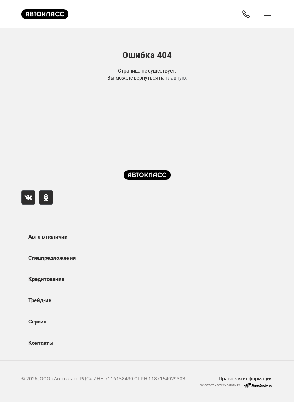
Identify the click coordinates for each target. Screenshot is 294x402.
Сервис (37, 321)
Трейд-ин (40, 300)
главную (176, 77)
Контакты (40, 342)
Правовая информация (246, 378)
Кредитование (46, 278)
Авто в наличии (48, 236)
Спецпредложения (52, 257)
